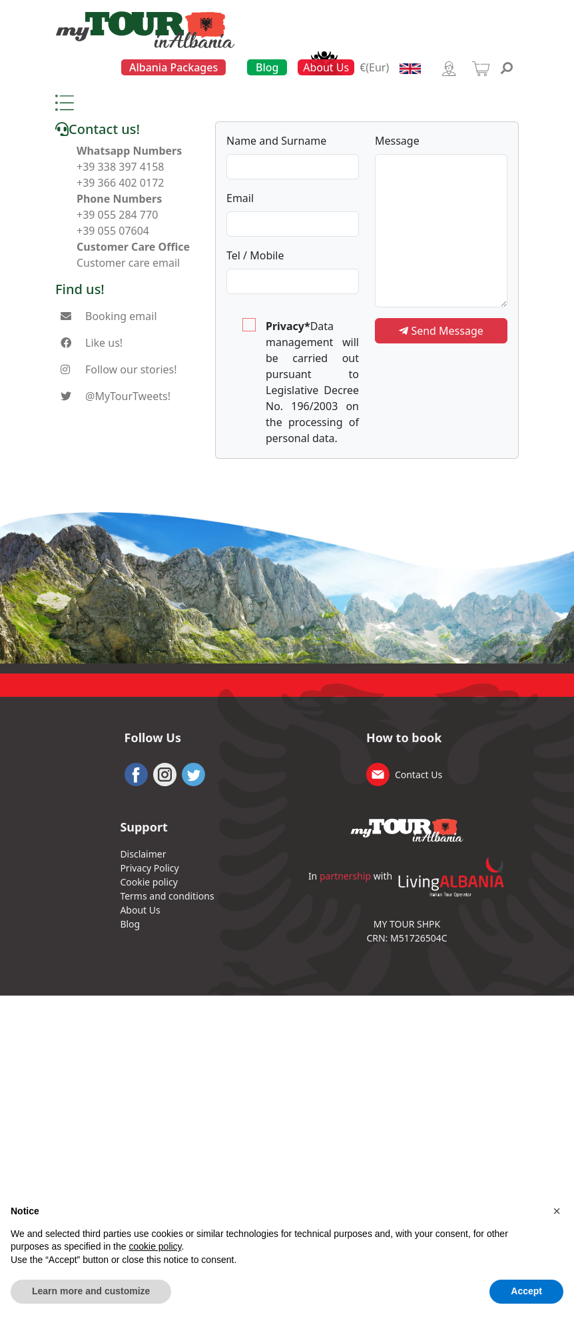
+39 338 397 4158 (120, 166)
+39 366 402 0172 (120, 182)
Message (397, 140)
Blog (267, 67)
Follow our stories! (131, 369)
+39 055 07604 (113, 230)
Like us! (104, 342)
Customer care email (128, 262)
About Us (326, 67)
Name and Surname (276, 140)
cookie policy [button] (155, 1246)
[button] (556, 1211)
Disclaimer (143, 854)
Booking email (121, 316)
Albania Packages (173, 67)
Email (240, 198)
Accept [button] (526, 1291)
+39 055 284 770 (117, 214)
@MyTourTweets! (127, 396)
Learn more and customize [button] (91, 1291)
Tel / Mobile (255, 255)
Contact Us (418, 774)
